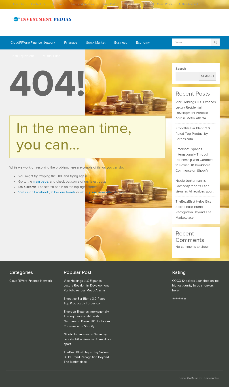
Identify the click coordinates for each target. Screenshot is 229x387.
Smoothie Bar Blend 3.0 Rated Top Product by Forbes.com (193, 133)
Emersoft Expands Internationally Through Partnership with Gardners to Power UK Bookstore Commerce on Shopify (194, 160)
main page (40, 182)
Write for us (131, 4)
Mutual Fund (52, 56)
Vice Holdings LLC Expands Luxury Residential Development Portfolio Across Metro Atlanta (86, 285)
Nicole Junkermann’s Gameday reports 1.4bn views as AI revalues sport (194, 186)
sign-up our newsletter (96, 192)
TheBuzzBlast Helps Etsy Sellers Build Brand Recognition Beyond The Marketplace (86, 357)
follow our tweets (63, 192)
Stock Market (95, 43)
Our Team (58, 4)
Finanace (70, 43)
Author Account (188, 4)
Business (120, 43)
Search (181, 69)
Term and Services (82, 4)
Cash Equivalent (22, 56)
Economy (143, 43)
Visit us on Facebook (33, 192)
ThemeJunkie (210, 378)
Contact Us (38, 4)
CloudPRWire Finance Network (33, 43)
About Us (18, 4)
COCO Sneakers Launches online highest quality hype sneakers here (195, 285)
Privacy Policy (109, 4)
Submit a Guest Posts (158, 4)
